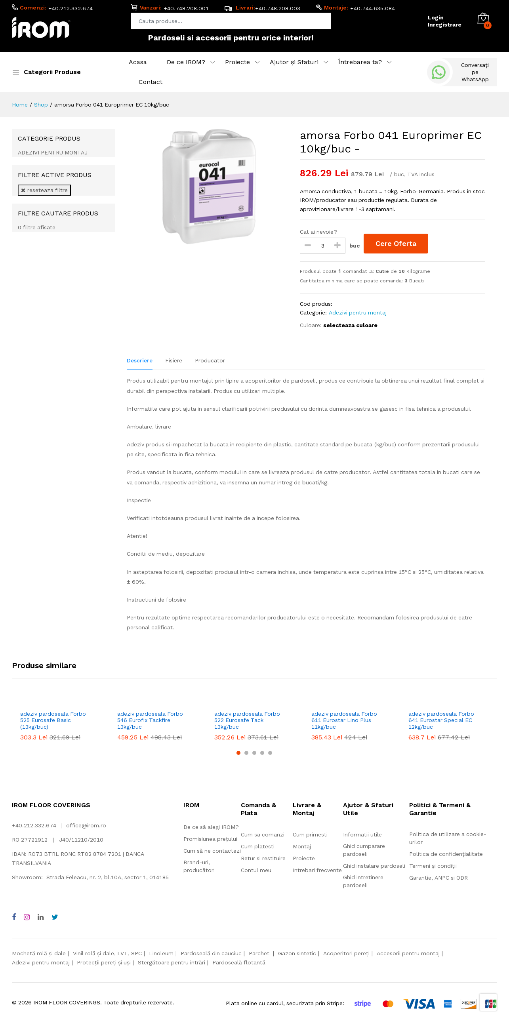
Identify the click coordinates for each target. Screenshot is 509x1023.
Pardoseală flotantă (238, 962)
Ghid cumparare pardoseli (364, 850)
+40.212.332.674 (70, 8)
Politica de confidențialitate (446, 854)
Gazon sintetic (297, 953)
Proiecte (237, 62)
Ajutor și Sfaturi (294, 62)
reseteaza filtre (44, 190)
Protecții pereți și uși (104, 962)
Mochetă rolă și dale (39, 953)
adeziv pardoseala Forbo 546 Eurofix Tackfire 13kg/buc (150, 720)
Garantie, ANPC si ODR (438, 877)
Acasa (138, 62)
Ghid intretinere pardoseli (363, 881)
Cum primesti (310, 834)
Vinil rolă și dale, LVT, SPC (107, 953)
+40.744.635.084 (372, 8)
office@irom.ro (86, 825)
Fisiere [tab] (173, 360)
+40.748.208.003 (277, 8)
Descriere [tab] (140, 360)
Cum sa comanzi (262, 834)
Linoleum (161, 953)
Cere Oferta (396, 243)
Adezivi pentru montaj (358, 312)
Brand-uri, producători (199, 866)
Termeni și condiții (433, 866)
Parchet (260, 953)
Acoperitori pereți (346, 953)
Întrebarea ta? (360, 62)
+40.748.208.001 (186, 8)
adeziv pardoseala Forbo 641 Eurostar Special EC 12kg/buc (441, 720)
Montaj (302, 846)
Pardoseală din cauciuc (211, 953)
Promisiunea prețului (210, 839)
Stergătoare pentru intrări (171, 962)
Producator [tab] (210, 360)
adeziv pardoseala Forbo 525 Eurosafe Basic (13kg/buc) (53, 720)
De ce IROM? (186, 62)
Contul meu (256, 870)
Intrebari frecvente (317, 870)
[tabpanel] (306, 508)
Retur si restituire (263, 858)
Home (20, 104)
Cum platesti (258, 846)
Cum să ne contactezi (212, 851)
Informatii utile (362, 834)
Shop (41, 104)
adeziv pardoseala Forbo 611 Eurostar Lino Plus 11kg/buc (344, 720)
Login (436, 17)
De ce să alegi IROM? (211, 827)
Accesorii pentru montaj (408, 953)
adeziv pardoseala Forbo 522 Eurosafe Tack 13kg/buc (247, 720)
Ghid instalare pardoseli (374, 866)
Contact (150, 82)
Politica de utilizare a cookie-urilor (447, 838)
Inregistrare (444, 24)
